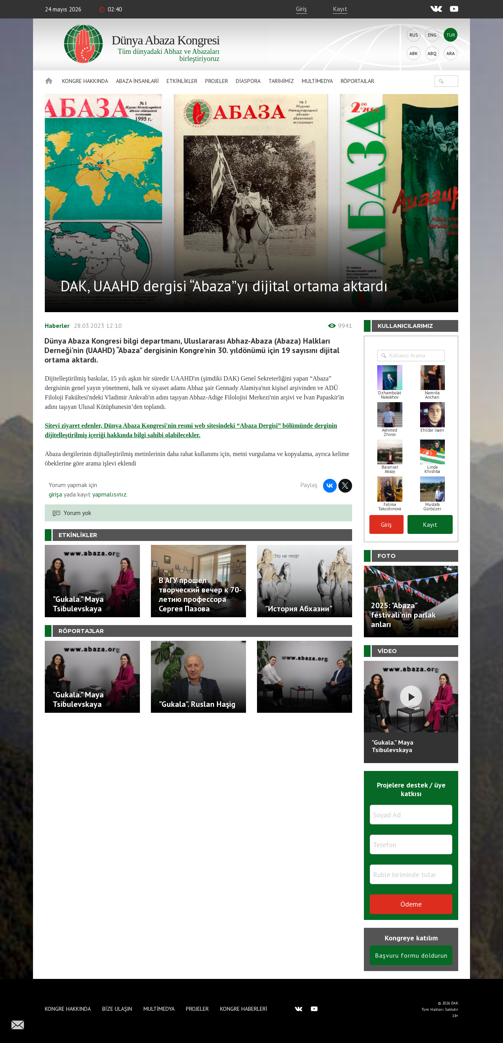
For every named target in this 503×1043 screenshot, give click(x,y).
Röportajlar (357, 81)
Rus (413, 35)
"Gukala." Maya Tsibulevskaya (392, 746)
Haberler (57, 325)
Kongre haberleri (243, 1008)
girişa (55, 494)
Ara (450, 53)
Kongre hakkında (85, 81)
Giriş (301, 9)
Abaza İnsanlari (137, 81)
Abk (413, 53)
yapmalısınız (109, 494)
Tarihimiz (281, 81)
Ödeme (411, 904)
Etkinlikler (182, 81)
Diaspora (248, 81)
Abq (432, 53)
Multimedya (317, 81)
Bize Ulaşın (117, 1008)
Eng (432, 35)
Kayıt (340, 9)
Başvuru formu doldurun (411, 955)
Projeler (216, 81)
